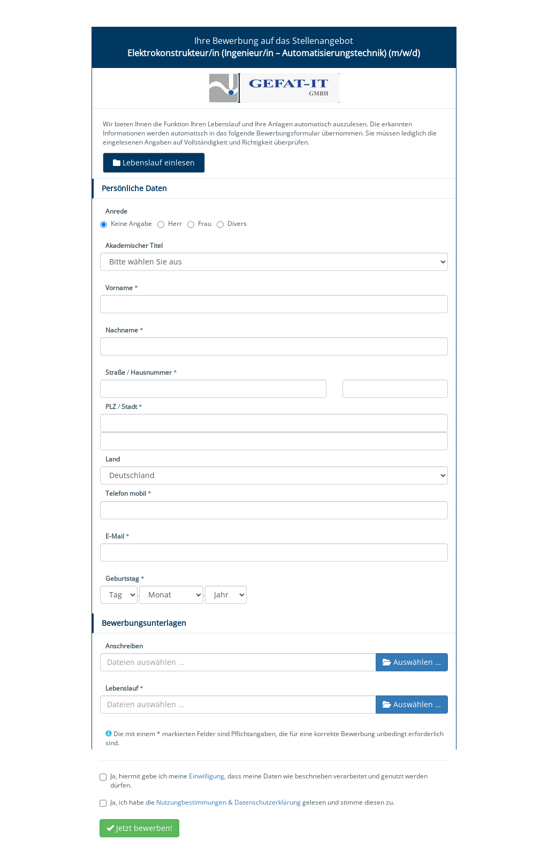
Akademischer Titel (134, 245)
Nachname (121, 330)
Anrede (116, 211)
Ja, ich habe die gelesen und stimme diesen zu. (247, 802)
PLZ (110, 406)
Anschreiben (124, 645)
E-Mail (114, 536)
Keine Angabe (126, 223)
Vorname (119, 287)
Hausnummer (151, 372)
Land (112, 459)
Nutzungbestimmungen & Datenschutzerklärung (228, 802)
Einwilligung (206, 776)
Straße (115, 372)
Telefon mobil (125, 493)
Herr (169, 223)
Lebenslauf (121, 688)
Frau (199, 223)
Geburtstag (122, 578)
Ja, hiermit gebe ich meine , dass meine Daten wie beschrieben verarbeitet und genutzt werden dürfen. (264, 780)
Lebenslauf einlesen (154, 162)
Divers (232, 223)
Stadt (129, 406)
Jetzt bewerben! (139, 828)
